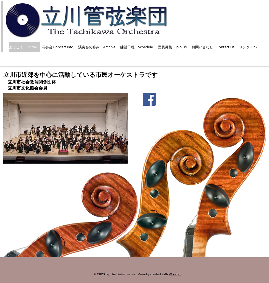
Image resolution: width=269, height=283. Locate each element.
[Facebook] (149, 99)
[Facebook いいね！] (148, 113)
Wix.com (175, 274)
